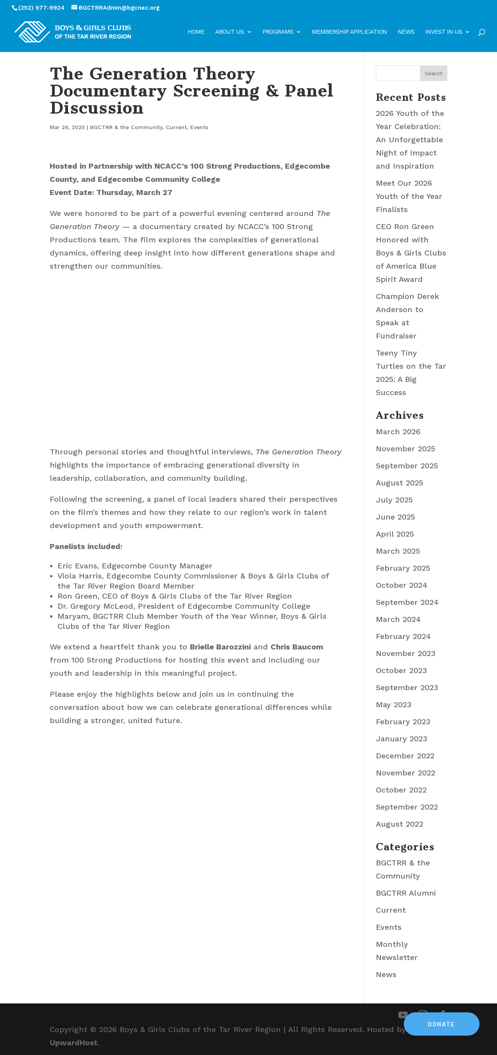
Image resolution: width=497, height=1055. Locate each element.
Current (176, 127)
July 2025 (394, 499)
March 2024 (398, 619)
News (406, 32)
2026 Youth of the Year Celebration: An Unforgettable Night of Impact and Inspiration (410, 140)
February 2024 (403, 636)
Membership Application (349, 32)
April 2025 (395, 534)
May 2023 (393, 704)
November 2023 (405, 653)
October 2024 (401, 585)
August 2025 (399, 482)
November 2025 (405, 448)
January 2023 (401, 738)
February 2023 (403, 721)
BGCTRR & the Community (126, 127)
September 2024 (407, 602)
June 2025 (395, 516)
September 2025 (407, 465)
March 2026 (398, 431)
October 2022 (401, 789)
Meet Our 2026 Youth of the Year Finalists (409, 196)
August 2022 (399, 824)
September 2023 (407, 687)
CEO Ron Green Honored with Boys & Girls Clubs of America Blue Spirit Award (411, 253)
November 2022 (405, 772)
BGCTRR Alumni (406, 893)
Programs (277, 32)
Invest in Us (443, 32)
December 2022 (405, 755)
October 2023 (401, 670)
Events (199, 127)
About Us (229, 32)
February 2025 (403, 568)
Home (196, 32)
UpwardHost (73, 1042)
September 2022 (407, 807)
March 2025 (398, 551)
